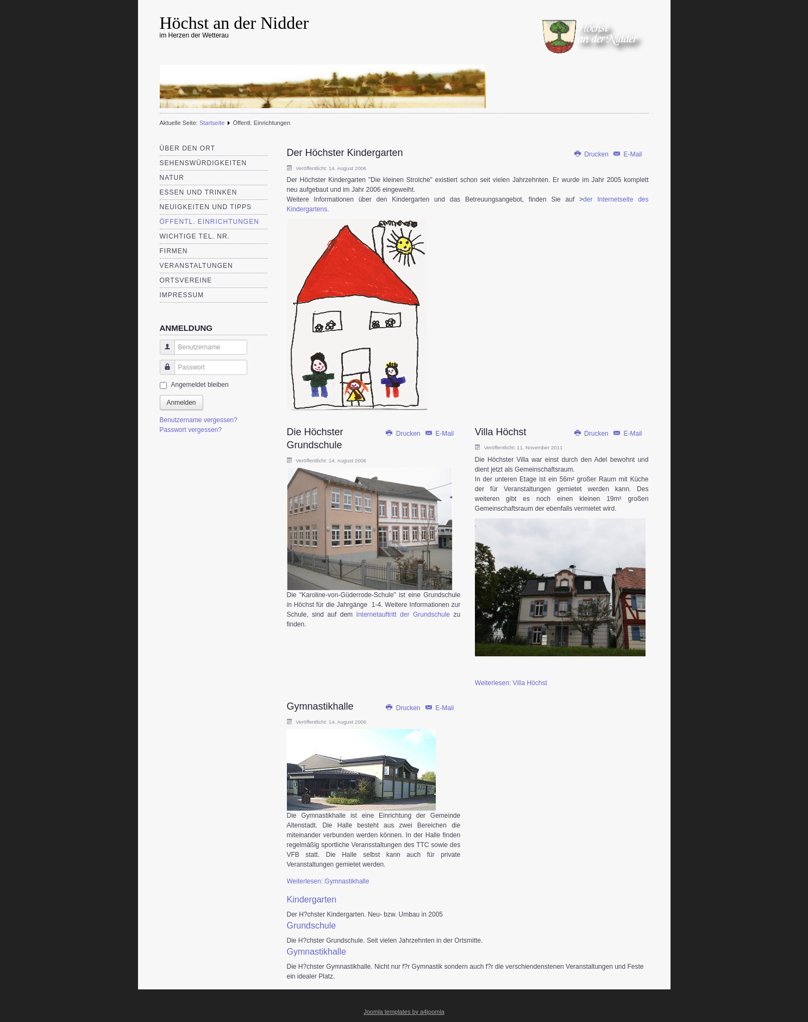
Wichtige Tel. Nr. (195, 236)
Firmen (174, 251)
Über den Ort (187, 148)
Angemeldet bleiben (200, 384)
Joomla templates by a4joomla (404, 1011)
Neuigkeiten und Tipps (206, 207)
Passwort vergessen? (191, 430)
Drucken (591, 154)
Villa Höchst (501, 432)
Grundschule (311, 925)
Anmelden (181, 402)
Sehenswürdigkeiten (203, 163)
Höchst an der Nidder (234, 23)
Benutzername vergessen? (198, 420)
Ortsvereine (186, 280)
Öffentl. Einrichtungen (209, 221)
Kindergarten (312, 899)
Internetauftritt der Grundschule (403, 614)
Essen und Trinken (198, 192)
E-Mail (627, 154)
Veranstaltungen (196, 265)
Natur (172, 177)
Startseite (211, 123)
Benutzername (163, 352)
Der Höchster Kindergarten (345, 152)
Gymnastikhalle (320, 706)
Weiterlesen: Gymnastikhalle (328, 881)
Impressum (182, 295)
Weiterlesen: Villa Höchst (511, 683)
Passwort (163, 372)
